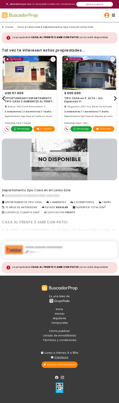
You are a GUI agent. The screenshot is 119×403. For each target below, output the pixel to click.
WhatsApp (21, 128)
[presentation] (3, 97)
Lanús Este (33, 27)
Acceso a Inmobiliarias (59, 364)
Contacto (61, 357)
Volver (8, 27)
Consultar (44, 128)
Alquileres (59, 318)
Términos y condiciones (59, 340)
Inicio (20, 27)
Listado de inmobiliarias (59, 335)
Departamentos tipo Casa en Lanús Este (68, 27)
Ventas (59, 314)
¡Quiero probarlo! (95, 4)
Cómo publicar (59, 331)
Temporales (59, 323)
